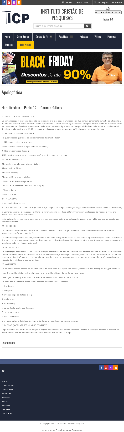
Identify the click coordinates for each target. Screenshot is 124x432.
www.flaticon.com (74, 430)
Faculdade (7, 393)
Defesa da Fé (9, 389)
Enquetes (7, 409)
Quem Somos (9, 385)
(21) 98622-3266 (115, 2)
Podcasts (7, 397)
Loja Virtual (8, 413)
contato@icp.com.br (82, 2)
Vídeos (6, 401)
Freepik (59, 430)
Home (6, 381)
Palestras (7, 405)
